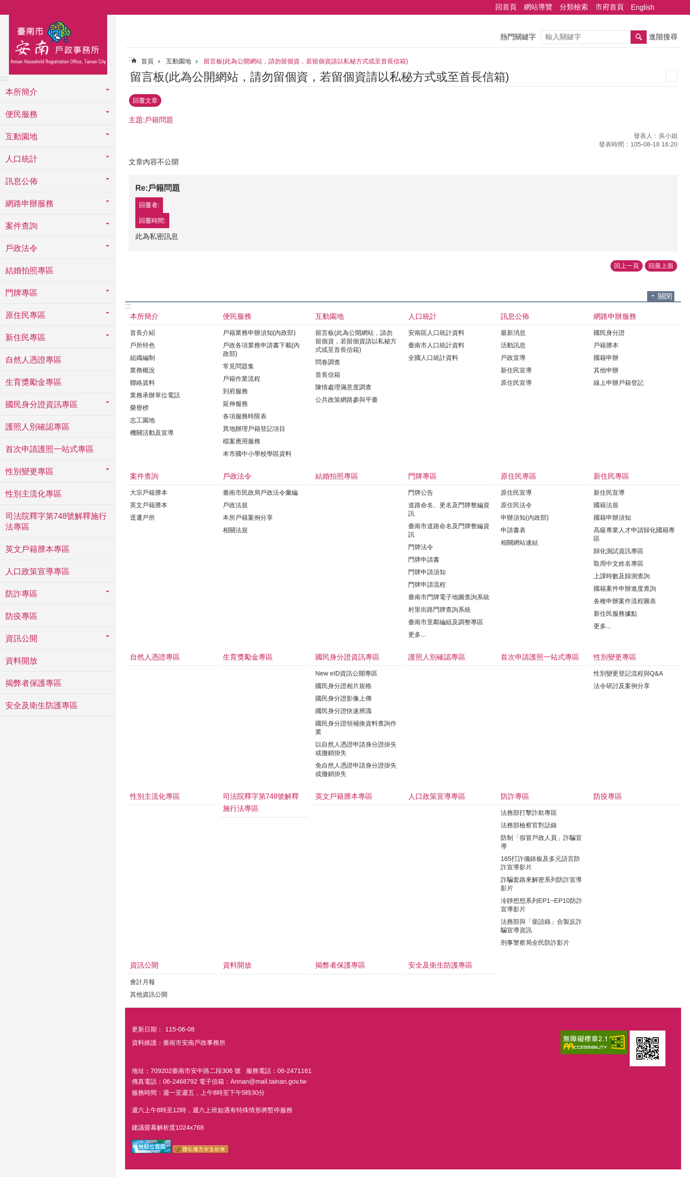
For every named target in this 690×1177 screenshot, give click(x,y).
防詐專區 (515, 795)
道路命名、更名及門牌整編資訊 (448, 508)
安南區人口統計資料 (436, 330)
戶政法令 (237, 474)
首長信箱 (327, 372)
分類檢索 (574, 7)
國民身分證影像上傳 (343, 697)
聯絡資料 (142, 380)
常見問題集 (238, 364)
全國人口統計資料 (433, 355)
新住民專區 (611, 474)
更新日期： (147, 1027)
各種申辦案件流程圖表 (625, 599)
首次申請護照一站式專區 (49, 449)
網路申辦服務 (615, 314)
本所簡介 (144, 314)
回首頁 (506, 7)
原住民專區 (518, 474)
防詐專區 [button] (21, 593)
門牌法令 (420, 545)
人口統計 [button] (21, 158)
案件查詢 (144, 474)
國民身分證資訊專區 (347, 655)
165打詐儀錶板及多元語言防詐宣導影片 (540, 861)
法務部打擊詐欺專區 (529, 811)
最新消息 (513, 330)
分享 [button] (665, 7)
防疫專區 (21, 616)
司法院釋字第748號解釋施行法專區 (56, 521)
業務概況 (142, 368)
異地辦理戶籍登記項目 (254, 426)
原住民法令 (516, 503)
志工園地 (142, 418)
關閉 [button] (665, 294)
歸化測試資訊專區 (619, 549)
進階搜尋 (663, 37)
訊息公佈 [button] (21, 181)
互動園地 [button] (21, 136)
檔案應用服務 (241, 439)
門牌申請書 (423, 558)
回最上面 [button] (660, 264)
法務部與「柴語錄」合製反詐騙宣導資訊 (541, 924)
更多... (417, 633)
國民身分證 (609, 330)
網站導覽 (538, 7)
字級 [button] (678, 7)
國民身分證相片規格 (343, 684)
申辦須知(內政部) (525, 516)
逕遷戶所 (142, 516)
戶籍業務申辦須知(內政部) (259, 330)
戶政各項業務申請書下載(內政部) (261, 347)
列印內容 (671, 76)
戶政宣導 (513, 355)
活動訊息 (513, 343)
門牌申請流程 (427, 583)
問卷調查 (327, 360)
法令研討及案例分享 (622, 684)
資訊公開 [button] (21, 638)
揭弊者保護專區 (33, 683)
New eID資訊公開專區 (346, 672)
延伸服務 (235, 401)
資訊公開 (144, 964)
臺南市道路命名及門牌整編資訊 (448, 529)
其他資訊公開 (148, 992)
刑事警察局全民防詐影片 (535, 941)
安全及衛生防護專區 (41, 705)
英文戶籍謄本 (148, 503)
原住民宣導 (516, 380)
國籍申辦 (606, 355)
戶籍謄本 (606, 343)
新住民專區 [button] (25, 337)
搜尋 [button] (639, 37)
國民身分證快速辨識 (343, 709)
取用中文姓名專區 (619, 562)
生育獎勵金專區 (33, 382)
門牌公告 (420, 491)
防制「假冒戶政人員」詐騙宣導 (541, 840)
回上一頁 (626, 264)
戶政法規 (235, 503)
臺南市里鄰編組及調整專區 (445, 620)
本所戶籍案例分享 (248, 516)
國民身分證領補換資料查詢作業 (356, 726)
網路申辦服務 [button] (29, 203)
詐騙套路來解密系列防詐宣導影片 (541, 882)
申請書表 (513, 528)
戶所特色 (142, 343)
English (642, 7)
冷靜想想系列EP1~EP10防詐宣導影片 (541, 903)
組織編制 (142, 355)
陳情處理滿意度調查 (343, 385)
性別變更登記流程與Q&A (628, 672)
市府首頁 (609, 7)
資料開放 (21, 660)
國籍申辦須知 (612, 516)
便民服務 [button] (21, 114)
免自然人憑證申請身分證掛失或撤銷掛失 (356, 768)
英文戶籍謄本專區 (37, 549)
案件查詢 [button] (21, 225)
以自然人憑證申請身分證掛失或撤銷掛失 (356, 747)
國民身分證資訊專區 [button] (41, 404)
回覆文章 (145, 99)
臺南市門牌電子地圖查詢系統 (448, 595)
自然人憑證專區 (33, 359)
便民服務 (237, 314)
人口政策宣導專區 (37, 571)
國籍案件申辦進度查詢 (625, 587)
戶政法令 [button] (21, 248)
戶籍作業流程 (241, 376)
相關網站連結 (519, 541)
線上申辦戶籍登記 (619, 380)
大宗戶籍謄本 (148, 491)
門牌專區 (422, 474)
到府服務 (235, 389)
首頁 (147, 61)
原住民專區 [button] (25, 315)
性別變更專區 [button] (29, 471)
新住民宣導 (516, 368)
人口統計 (422, 314)
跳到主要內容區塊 (4, 4)
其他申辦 (606, 368)
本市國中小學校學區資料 (257, 451)
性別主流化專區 (33, 493)
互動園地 (178, 61)
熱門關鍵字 (518, 37)
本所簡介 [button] (21, 92)
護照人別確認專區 (37, 426)
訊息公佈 (515, 314)
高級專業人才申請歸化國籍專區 (634, 533)
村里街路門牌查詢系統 (439, 608)
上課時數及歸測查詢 (622, 574)
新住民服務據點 (615, 612)
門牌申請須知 (427, 570)
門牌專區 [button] (21, 292)
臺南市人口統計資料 (436, 343)
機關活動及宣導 (152, 430)
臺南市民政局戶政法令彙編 (260, 491)
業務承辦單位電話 (155, 393)
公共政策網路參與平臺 (346, 397)
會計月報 (142, 980)
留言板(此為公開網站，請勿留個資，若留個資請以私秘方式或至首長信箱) (306, 61)
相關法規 (235, 528)
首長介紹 (142, 330)
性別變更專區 (615, 655)
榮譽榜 (139, 405)
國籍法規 (606, 503)
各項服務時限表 (245, 414)
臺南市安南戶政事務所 (58, 43)
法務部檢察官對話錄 (529, 823)
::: (10, 5)
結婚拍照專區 (29, 270)
